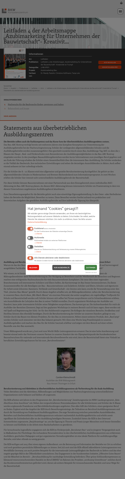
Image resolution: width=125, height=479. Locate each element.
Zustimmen (90, 267)
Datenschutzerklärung (37, 222)
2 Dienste (38, 242)
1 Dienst (37, 251)
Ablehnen (33, 267)
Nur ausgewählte (61, 267)
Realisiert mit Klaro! (91, 272)
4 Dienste (38, 233)
